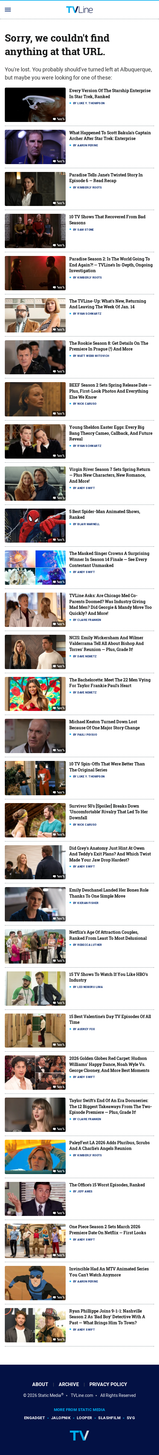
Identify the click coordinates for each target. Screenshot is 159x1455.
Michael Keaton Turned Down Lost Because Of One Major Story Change (104, 725)
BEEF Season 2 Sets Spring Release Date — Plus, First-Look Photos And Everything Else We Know (110, 391)
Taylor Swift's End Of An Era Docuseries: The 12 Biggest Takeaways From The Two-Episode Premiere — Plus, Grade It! (110, 1106)
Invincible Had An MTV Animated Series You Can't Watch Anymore (109, 1272)
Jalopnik (60, 1418)
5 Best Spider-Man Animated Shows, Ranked (104, 514)
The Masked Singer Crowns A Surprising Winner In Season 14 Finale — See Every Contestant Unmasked (109, 559)
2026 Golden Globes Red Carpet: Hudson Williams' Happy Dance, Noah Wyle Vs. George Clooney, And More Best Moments (109, 1064)
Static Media (49, 1395)
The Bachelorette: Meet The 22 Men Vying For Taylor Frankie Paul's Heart (110, 683)
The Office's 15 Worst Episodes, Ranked (107, 1185)
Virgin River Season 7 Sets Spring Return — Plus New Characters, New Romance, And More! (109, 475)
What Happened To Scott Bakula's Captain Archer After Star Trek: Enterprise (110, 136)
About (40, 1384)
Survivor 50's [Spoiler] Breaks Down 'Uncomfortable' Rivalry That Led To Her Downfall (108, 812)
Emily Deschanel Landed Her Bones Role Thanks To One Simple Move (108, 893)
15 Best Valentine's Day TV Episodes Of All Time (110, 1019)
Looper (84, 1418)
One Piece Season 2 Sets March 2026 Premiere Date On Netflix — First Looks (107, 1229)
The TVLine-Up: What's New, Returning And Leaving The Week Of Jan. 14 (107, 304)
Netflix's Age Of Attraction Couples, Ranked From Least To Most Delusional (108, 935)
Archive (69, 1384)
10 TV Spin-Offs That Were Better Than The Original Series (107, 767)
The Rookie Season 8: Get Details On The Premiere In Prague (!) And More (108, 346)
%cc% (61, 119)
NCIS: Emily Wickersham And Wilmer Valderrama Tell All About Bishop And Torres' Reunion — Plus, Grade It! (106, 643)
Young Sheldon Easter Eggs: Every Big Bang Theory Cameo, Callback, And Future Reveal (110, 433)
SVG (131, 1418)
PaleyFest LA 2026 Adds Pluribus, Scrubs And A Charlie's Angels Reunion (109, 1145)
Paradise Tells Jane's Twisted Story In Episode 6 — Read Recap (106, 178)
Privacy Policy (108, 1384)
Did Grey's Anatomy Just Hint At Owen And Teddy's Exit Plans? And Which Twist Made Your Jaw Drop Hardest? (110, 854)
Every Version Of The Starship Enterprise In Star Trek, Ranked (110, 93)
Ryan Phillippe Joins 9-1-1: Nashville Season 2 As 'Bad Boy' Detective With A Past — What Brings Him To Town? (107, 1317)
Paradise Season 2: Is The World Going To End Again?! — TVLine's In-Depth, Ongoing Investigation (111, 264)
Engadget (34, 1418)
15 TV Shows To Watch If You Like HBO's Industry (108, 977)
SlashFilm (109, 1418)
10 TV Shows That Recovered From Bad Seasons (107, 220)
